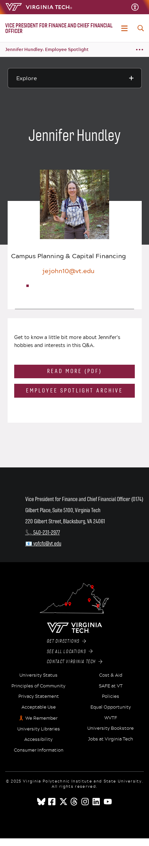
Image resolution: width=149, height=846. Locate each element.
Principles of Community (38, 686)
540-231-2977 (46, 532)
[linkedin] (97, 801)
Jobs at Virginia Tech (110, 739)
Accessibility (38, 739)
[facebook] (52, 801)
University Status (38, 675)
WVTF (110, 718)
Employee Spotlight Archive (74, 390)
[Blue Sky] (41, 801)
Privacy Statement (38, 696)
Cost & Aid (110, 675)
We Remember (41, 718)
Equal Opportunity (110, 707)
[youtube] (108, 801)
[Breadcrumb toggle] (139, 49)
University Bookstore (110, 728)
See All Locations (70, 651)
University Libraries (38, 729)
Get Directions (66, 641)
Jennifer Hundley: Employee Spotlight (47, 49)
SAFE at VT (111, 686)
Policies (110, 696)
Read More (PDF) (74, 371)
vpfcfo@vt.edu (47, 543)
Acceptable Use (38, 707)
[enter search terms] (141, 28)
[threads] (74, 801)
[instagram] (85, 801)
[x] (63, 801)
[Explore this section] (75, 78)
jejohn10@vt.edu (68, 271)
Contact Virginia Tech (75, 662)
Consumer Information (38, 750)
